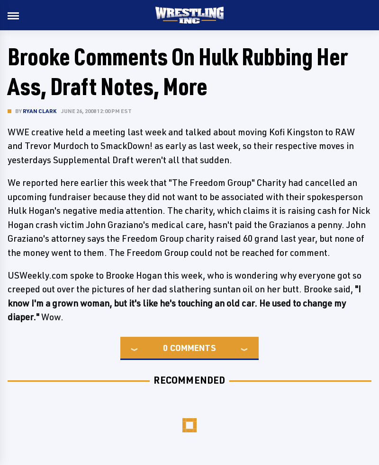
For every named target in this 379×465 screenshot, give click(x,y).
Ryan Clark (39, 110)
